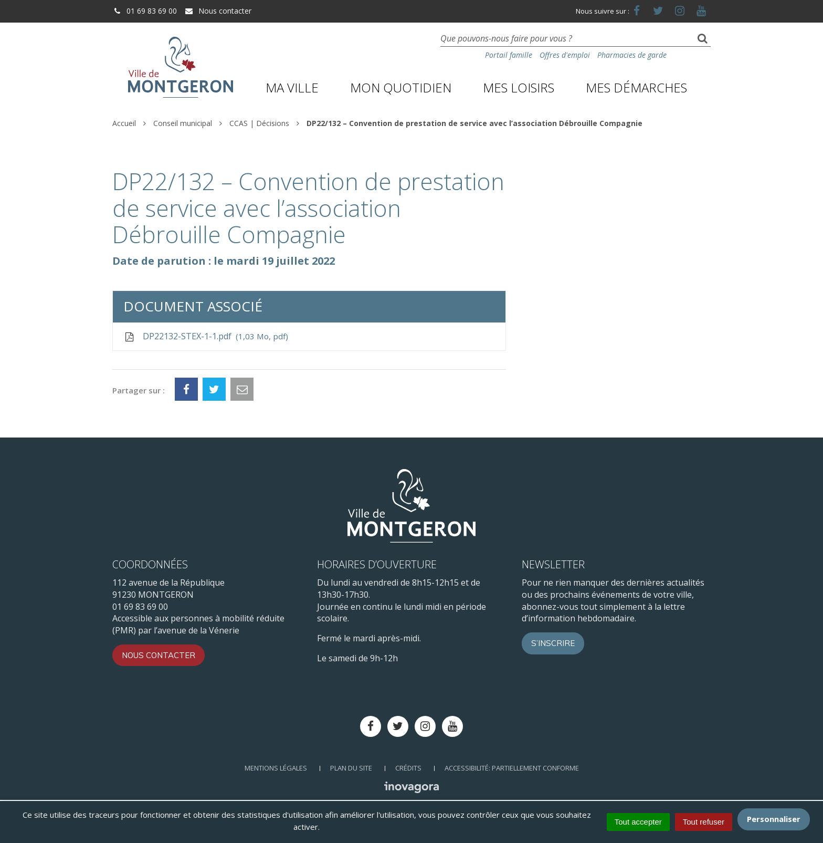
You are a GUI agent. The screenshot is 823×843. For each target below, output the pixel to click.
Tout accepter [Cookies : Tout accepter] (638, 821)
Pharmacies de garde (632, 55)
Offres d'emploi (565, 55)
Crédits (408, 768)
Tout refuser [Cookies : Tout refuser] (703, 821)
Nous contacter (217, 11)
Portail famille (508, 55)
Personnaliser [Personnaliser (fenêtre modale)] (773, 819)
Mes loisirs (518, 87)
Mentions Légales (276, 768)
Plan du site (351, 768)
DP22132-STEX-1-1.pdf (205, 336)
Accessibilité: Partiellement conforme (512, 768)
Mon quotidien (400, 87)
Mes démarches (636, 87)
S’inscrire (553, 643)
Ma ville (292, 87)
